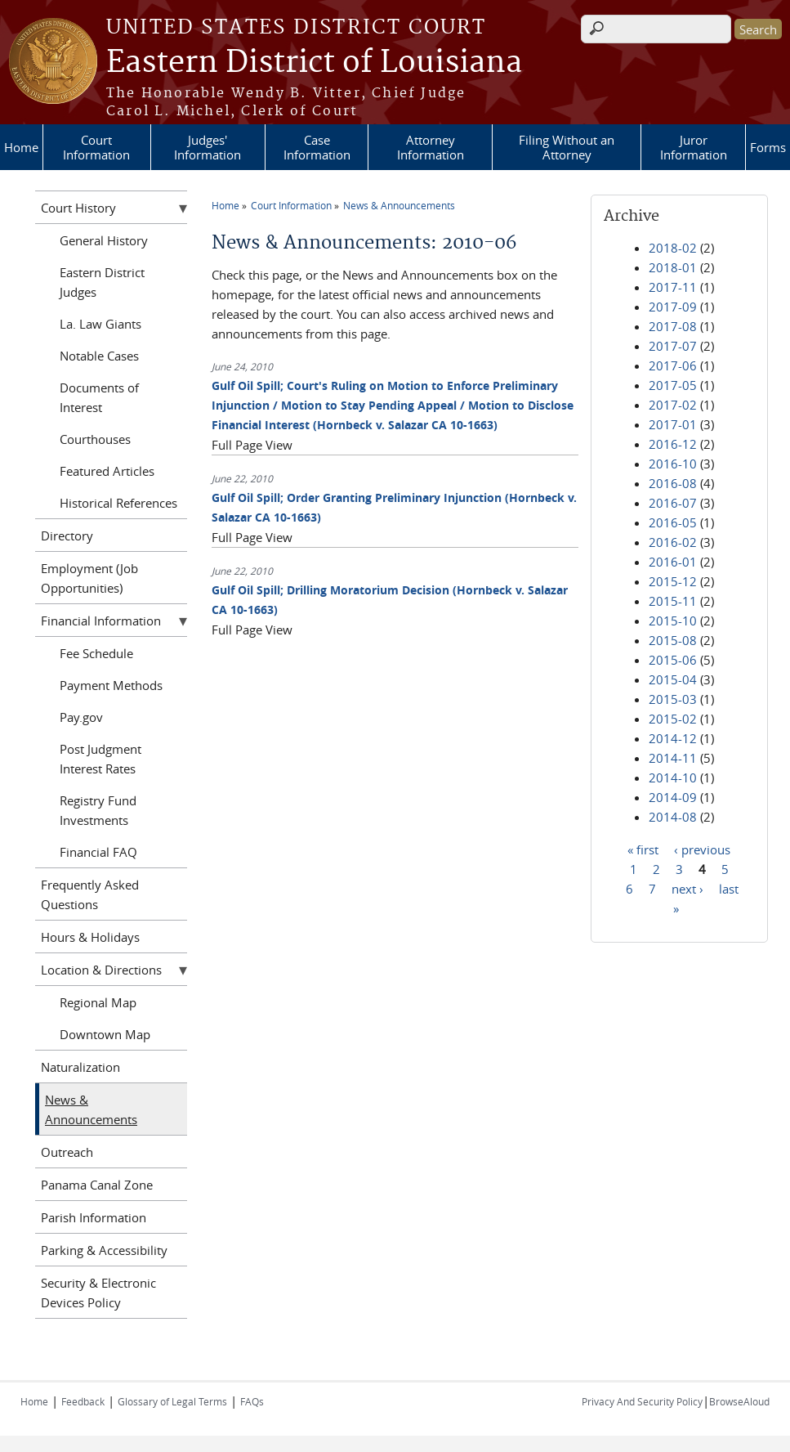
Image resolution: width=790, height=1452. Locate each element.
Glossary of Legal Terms (172, 1401)
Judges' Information (207, 147)
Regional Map (98, 1002)
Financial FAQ (98, 852)
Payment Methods (111, 685)
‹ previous (702, 848)
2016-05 (673, 522)
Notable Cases (99, 355)
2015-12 (673, 581)
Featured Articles (107, 471)
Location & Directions (101, 969)
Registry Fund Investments (98, 810)
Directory (67, 535)
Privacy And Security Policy (642, 1401)
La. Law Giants (100, 324)
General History (104, 240)
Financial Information (101, 620)
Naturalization (80, 1067)
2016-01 (673, 561)
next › (687, 888)
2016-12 (673, 444)
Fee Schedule (96, 653)
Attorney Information (430, 147)
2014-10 (673, 777)
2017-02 (673, 405)
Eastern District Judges (102, 282)
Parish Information (93, 1217)
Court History (78, 207)
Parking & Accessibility (104, 1250)
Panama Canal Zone (97, 1184)
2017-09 (673, 306)
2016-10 (673, 463)
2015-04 (673, 679)
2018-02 (673, 248)
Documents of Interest (99, 397)
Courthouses (95, 439)
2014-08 (673, 817)
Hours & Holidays (90, 937)
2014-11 (673, 758)
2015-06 (673, 660)
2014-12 (673, 738)
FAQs (252, 1401)
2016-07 (673, 503)
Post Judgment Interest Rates (100, 759)
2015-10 (673, 620)
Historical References (118, 503)
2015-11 (673, 601)
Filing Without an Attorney (566, 147)
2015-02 (673, 718)
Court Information (96, 147)
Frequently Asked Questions (90, 894)
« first (642, 848)
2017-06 (673, 365)
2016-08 (673, 483)
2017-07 (673, 346)
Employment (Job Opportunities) (89, 578)
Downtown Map (105, 1034)
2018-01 (673, 267)
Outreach (67, 1152)
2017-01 (673, 424)
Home (21, 147)
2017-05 (673, 385)
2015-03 (673, 699)
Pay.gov (81, 717)
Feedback (83, 1401)
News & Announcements (399, 205)
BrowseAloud (739, 1401)
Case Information (316, 147)
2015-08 (673, 640)
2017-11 (673, 287)
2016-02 (673, 542)
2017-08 (673, 326)
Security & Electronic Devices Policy (98, 1293)
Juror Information (693, 147)
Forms (768, 147)
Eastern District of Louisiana (314, 63)
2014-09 (673, 797)
